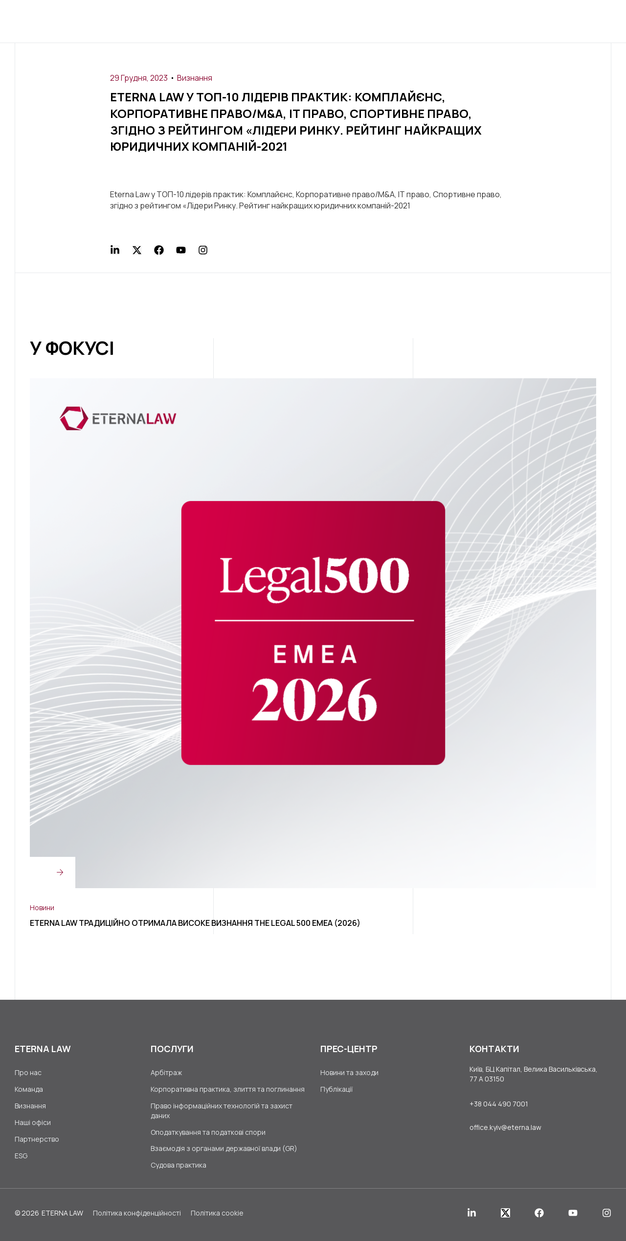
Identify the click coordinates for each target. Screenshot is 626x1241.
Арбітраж (166, 1072)
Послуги (236, 20)
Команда (29, 1090)
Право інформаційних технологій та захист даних (221, 1112)
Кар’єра (404, 20)
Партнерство (37, 1142)
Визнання (194, 77)
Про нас (184, 20)
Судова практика (178, 1169)
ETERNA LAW (62, 1217)
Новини (42, 907)
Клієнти (288, 20)
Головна (132, 20)
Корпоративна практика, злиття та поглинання (228, 1090)
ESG (21, 1159)
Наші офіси (33, 1124)
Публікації (336, 1090)
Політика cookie (217, 1217)
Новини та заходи (349, 1072)
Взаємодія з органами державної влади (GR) (224, 1151)
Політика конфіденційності (137, 1217)
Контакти (457, 20)
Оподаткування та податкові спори (208, 1134)
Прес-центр (347, 20)
